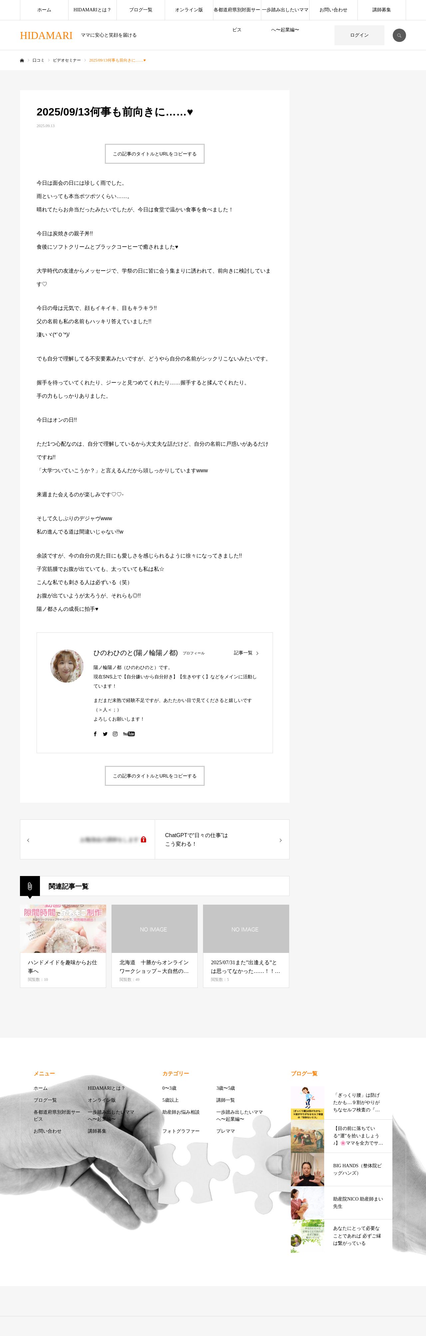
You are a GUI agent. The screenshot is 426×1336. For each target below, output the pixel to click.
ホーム (44, 9)
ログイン (359, 35)
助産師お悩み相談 (181, 1112)
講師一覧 (225, 1100)
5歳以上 (170, 1100)
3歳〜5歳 (225, 1088)
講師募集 (381, 9)
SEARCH (399, 35)
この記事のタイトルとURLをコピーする (155, 153)
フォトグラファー (181, 1131)
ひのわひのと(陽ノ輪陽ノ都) (136, 652)
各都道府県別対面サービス (237, 13)
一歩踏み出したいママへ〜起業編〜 (285, 13)
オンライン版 (189, 9)
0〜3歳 (169, 1088)
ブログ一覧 (140, 9)
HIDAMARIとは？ (92, 9)
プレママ (225, 1131)
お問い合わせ (333, 9)
